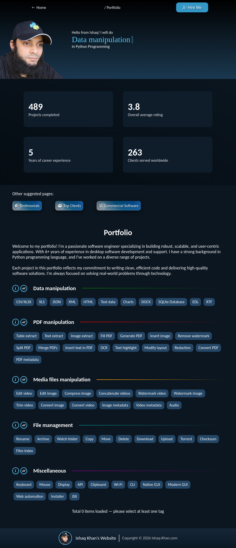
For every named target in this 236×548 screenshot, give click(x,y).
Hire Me (192, 7)
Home (41, 7)
